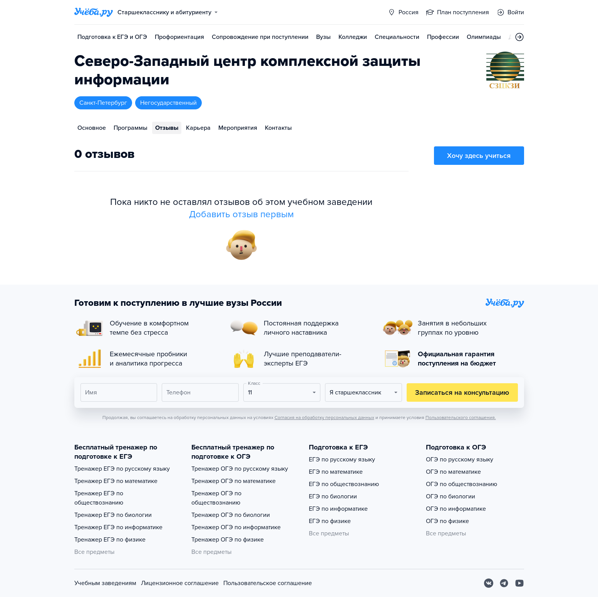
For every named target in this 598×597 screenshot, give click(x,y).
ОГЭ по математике (453, 472)
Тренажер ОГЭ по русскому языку (239, 469)
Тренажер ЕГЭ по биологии (113, 515)
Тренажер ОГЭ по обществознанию (216, 498)
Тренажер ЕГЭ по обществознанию (98, 498)
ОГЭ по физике (447, 521)
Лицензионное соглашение (180, 583)
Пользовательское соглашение (267, 583)
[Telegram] (504, 583)
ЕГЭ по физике (330, 521)
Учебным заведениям (105, 583)
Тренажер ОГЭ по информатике (236, 527)
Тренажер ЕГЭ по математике (115, 481)
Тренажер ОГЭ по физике (227, 539)
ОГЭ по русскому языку (459, 459)
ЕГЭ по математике (336, 472)
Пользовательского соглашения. (460, 417)
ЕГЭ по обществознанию (344, 484)
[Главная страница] (93, 12)
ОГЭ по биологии (450, 496)
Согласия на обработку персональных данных (324, 417)
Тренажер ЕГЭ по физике (110, 539)
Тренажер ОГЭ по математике (233, 481)
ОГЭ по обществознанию (461, 484)
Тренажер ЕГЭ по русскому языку (122, 469)
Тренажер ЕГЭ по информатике (118, 527)
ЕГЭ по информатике (338, 509)
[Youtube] (519, 583)
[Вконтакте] (488, 583)
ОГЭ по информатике (456, 509)
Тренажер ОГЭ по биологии (230, 515)
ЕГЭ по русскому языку (342, 459)
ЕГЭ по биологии (333, 496)
